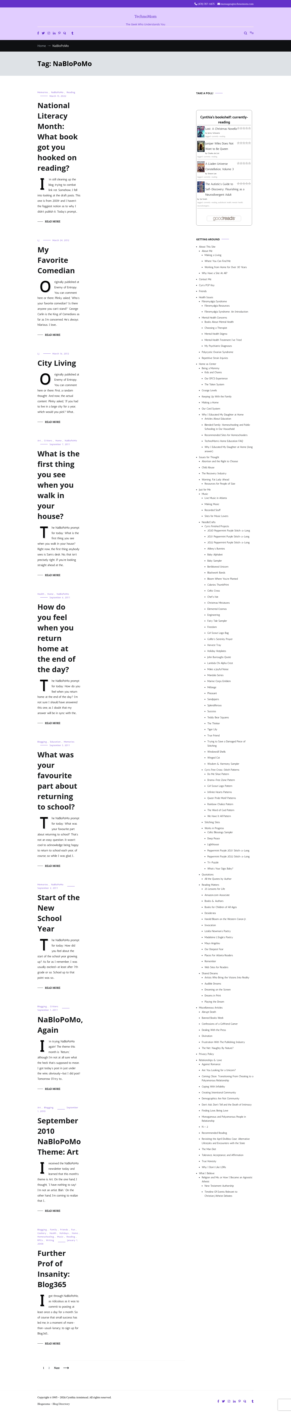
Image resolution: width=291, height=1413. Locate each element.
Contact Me (205, 279)
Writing (50, 1240)
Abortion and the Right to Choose (220, 461)
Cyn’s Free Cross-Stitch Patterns (222, 769)
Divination (207, 1036)
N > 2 (205, 1126)
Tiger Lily (212, 729)
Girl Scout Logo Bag (218, 633)
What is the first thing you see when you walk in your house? (58, 484)
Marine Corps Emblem (219, 681)
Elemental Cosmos (217, 609)
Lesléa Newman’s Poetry (218, 931)
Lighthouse (213, 844)
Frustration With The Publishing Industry (223, 1042)
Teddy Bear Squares (218, 717)
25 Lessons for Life (215, 889)
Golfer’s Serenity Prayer (220, 639)
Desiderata (210, 913)
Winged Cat (213, 757)
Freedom (212, 627)
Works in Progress (214, 828)
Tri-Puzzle (213, 862)
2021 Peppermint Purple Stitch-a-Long (228, 536)
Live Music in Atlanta (216, 498)
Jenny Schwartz (214, 133)
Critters (48, 440)
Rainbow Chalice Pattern (220, 804)
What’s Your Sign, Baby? (220, 868)
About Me (207, 251)
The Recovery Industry (214, 473)
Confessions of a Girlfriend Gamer (220, 1023)
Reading (71, 92)
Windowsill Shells (216, 751)
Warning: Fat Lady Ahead (215, 479)
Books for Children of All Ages (221, 907)
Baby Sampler (214, 560)
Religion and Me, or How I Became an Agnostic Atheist (227, 1179)
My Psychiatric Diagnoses (218, 346)
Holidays (64, 1233)
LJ (38, 240)
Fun (73, 1229)
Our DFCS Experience (216, 378)
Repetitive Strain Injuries (215, 358)
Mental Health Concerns (214, 317)
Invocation (210, 925)
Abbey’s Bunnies (216, 548)
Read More (52, 221)
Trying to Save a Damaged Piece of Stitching (226, 743)
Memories (42, 92)
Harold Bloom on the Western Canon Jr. (225, 919)
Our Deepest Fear (214, 949)
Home (59, 440)
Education (55, 741)
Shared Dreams (210, 973)
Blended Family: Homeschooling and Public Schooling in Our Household (227, 427)
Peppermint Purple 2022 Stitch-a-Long (228, 856)
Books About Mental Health (219, 322)
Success (211, 711)
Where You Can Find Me (218, 261)
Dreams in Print (213, 995)
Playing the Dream (214, 1001)
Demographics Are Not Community (220, 1098)
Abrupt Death (209, 1012)
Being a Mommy (210, 368)
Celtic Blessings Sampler (220, 832)
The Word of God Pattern (220, 810)
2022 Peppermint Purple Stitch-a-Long (228, 542)
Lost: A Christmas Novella (221, 128)
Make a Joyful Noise (217, 669)
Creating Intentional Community (219, 1092)
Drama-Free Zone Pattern (221, 780)
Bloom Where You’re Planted (222, 578)
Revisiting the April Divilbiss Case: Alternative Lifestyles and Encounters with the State (226, 1141)
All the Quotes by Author (218, 878)
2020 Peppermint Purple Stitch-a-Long (228, 530)
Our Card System (211, 408)
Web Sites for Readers (216, 967)
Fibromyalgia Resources (217, 305)
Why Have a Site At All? (214, 273)
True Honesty (209, 1161)
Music (60, 1236)
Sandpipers (213, 699)
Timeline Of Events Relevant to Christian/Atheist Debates (221, 1193)
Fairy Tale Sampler (217, 620)
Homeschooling (45, 1236)
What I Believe (206, 1173)
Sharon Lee (212, 174)
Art (39, 440)
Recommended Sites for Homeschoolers (226, 435)
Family (53, 1229)
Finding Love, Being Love (215, 1110)
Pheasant (212, 693)
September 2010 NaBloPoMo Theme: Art (59, 1136)
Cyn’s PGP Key (207, 285)
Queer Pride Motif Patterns (221, 798)
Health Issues (206, 297)
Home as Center (207, 364)
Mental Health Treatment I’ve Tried (223, 340)
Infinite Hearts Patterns (219, 792)
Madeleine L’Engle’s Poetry (219, 937)
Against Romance (211, 1064)
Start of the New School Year (58, 913)
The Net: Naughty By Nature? (218, 1048)
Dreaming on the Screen (218, 989)
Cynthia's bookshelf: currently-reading (224, 119)
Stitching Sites (212, 822)
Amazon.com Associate (217, 895)
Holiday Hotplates (216, 651)
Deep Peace (213, 838)
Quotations (207, 874)
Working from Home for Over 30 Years (226, 267)
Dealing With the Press (214, 1030)
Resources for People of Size (220, 483)
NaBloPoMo (57, 92)
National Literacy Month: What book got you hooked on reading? (57, 136)
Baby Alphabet (215, 554)
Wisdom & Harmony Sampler (223, 763)
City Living (56, 363)
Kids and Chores (213, 372)
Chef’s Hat (212, 596)
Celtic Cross (213, 590)
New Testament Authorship (219, 1185)
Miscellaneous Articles (211, 1007)
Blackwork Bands (216, 572)
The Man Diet (209, 1149)
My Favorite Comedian (56, 259)
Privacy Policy (206, 1054)
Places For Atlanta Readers (219, 955)
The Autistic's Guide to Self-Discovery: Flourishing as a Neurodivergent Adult (224, 189)
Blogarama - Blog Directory (53, 1404)
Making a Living (213, 255)
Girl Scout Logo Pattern (219, 786)
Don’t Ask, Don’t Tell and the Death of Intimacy (227, 1104)
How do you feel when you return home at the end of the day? (56, 638)
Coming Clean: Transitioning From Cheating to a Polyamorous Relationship (227, 1078)
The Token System (214, 384)
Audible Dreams (213, 983)
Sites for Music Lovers (216, 516)
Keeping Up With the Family (217, 396)
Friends (64, 1229)
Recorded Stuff (212, 510)
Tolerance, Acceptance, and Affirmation (222, 1155)
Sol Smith (203, 199)
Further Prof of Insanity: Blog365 (53, 1268)
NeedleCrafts (209, 522)
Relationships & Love (210, 1060)
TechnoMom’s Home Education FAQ (224, 441)
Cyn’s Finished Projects (217, 526)
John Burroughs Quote (219, 657)
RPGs (40, 1240)
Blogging (42, 741)
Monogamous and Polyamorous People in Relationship (224, 1118)
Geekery (41, 1233)
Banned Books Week (213, 1017)
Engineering (213, 615)
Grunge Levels (209, 390)
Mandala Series (215, 675)
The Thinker (213, 723)
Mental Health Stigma (216, 333)
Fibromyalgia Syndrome (214, 301)
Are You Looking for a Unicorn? (219, 1070)
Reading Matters (210, 884)
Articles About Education (218, 418)
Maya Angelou (212, 943)
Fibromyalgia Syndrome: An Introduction (226, 311)
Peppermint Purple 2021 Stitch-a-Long (228, 850)
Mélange (211, 687)
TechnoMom (146, 16)
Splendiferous (214, 705)
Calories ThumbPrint (218, 584)
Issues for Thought (209, 457)
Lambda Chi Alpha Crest (220, 663)
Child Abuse (208, 467)
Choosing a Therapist (216, 327)
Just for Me (205, 489)
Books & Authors (214, 901)
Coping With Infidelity (213, 1086)
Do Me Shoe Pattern (218, 774)
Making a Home (210, 402)
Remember (210, 961)
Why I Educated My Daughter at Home (223, 414)
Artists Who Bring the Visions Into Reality (227, 977)
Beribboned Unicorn (217, 566)
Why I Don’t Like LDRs (214, 1167)
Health (40, 594)
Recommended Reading (214, 1133)
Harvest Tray (214, 645)
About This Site (207, 246)
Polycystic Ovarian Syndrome (217, 352)
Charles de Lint (213, 153)
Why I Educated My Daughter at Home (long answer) (229, 449)
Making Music (212, 504)
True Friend (213, 735)
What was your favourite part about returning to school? (57, 780)
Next (56, 1368)
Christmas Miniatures (218, 602)
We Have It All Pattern (219, 816)
